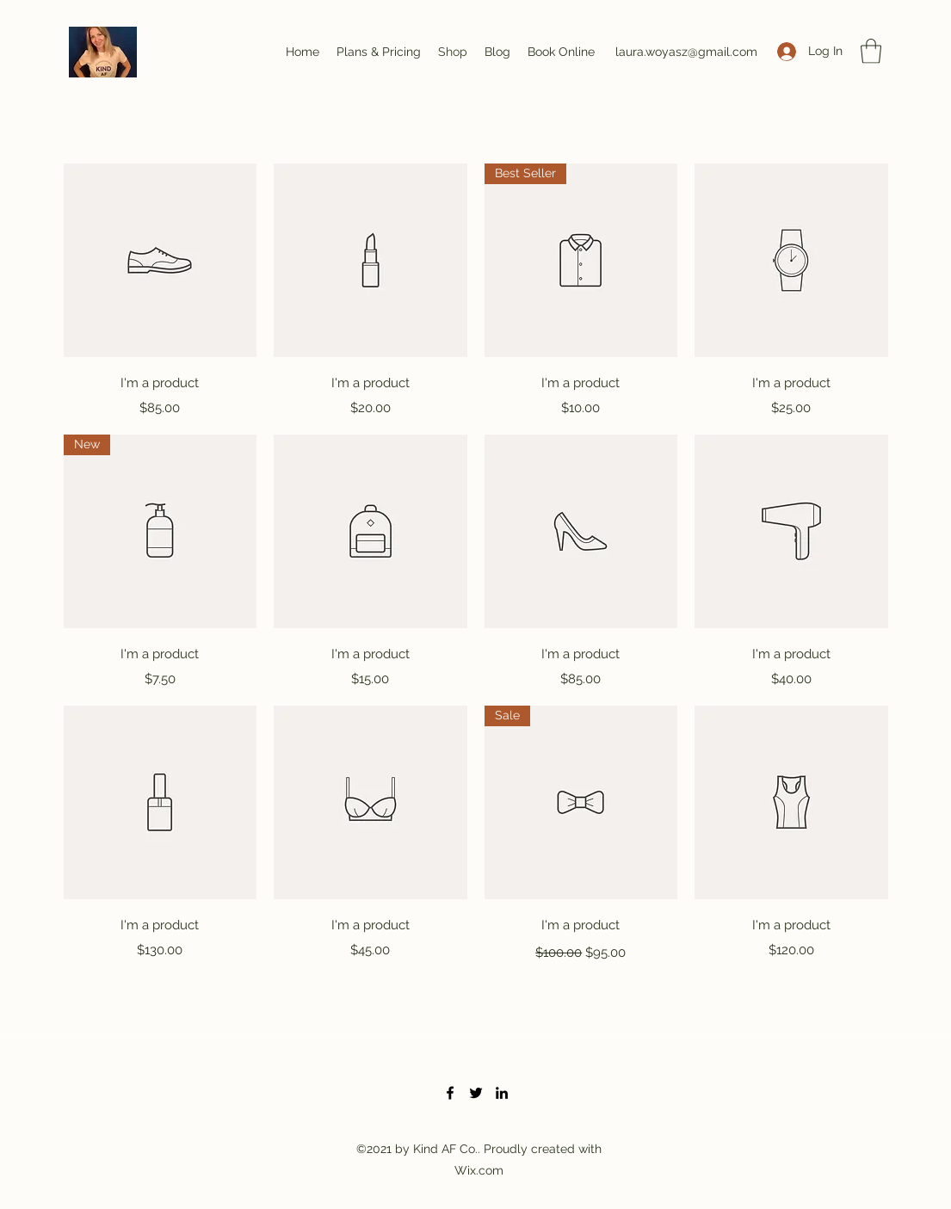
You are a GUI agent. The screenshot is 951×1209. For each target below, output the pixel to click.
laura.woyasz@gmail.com (686, 52)
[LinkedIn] (501, 1092)
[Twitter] (476, 1092)
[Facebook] (450, 1092)
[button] (871, 51)
